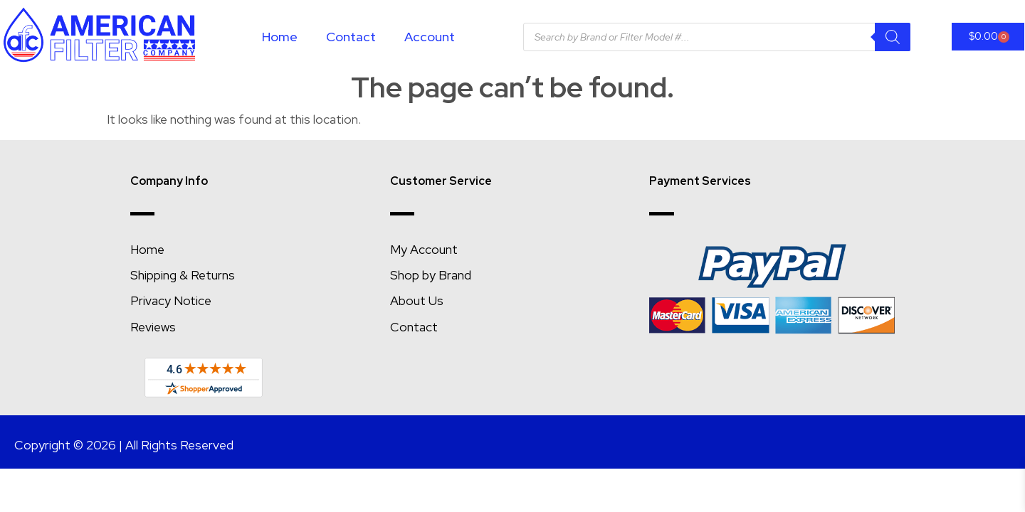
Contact (351, 36)
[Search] (892, 37)
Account (429, 36)
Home (280, 36)
